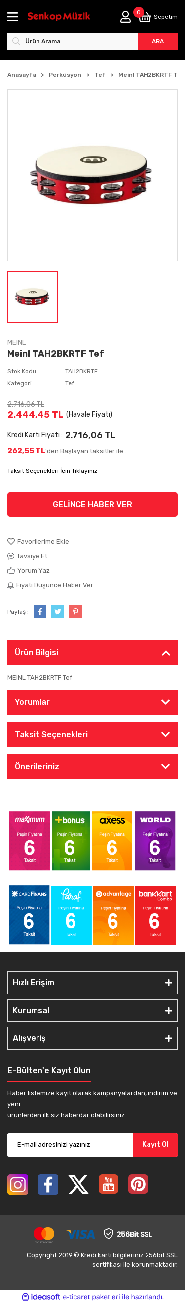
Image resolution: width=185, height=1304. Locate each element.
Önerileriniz (37, 766)
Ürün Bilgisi (36, 652)
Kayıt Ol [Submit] (155, 1144)
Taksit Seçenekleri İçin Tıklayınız (52, 470)
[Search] (92, 41)
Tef (69, 383)
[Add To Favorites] (92, 542)
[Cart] (158, 17)
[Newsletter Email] (92, 1145)
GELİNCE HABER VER (92, 504)
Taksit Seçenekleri (51, 734)
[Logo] (59, 17)
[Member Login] (125, 17)
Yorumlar (32, 702)
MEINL (16, 343)
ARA (158, 41)
